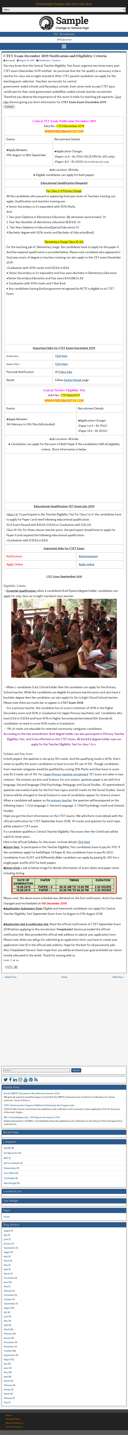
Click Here (61, 364)
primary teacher (61, 800)
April (6, 1256)
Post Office (9, 1173)
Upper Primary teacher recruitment (65, 774)
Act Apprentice (11, 1153)
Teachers (56, 60)
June (6, 1239)
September (9, 1248)
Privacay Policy (13, 1419)
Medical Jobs (10, 1168)
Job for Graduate (12, 1163)
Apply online (86, 564)
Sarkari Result (72, 380)
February (8, 1290)
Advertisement (88, 556)
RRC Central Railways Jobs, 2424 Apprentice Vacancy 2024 (32, 1117)
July (5, 1235)
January (7, 1243)
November (9, 1346)
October (8, 1299)
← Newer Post (9, 977)
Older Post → (119, 977)
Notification (45, 60)
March (7, 1260)
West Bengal (10, 1183)
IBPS (6, 1158)
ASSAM (7, 1148)
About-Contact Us (14, 1423)
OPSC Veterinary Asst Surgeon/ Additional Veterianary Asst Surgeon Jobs (39, 1105)
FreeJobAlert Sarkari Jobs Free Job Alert (64, 4)
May (6, 1265)
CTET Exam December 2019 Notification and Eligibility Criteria (55, 56)
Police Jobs (65, 372)
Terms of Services (14, 1426)
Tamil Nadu (9, 1178)
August (7, 1230)
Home (64, 977)
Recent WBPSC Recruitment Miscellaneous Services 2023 (32, 1093)
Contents (9, 106)
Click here (61, 356)
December (9, 1278)
